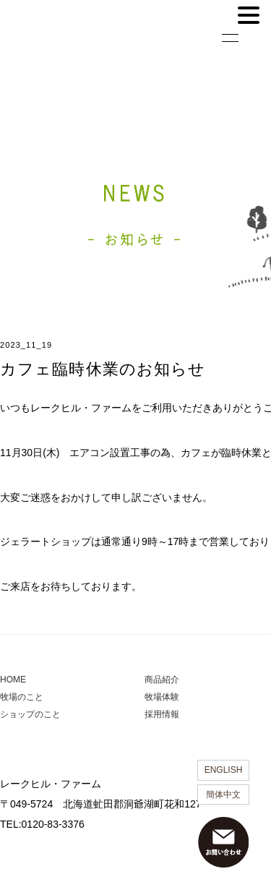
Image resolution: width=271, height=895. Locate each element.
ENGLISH (224, 770)
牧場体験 (162, 697)
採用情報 (162, 714)
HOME (13, 680)
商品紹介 (162, 680)
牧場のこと (21, 697)
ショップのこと (30, 714)
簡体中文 (223, 794)
